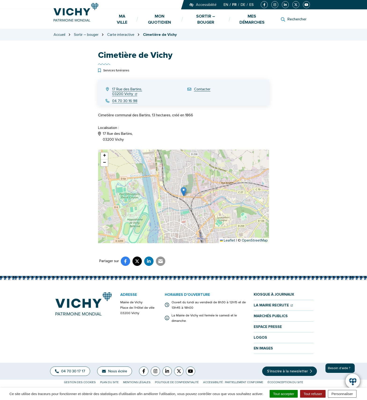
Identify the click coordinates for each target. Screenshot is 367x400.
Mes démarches (251, 19)
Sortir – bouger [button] (205, 19)
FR (234, 4)
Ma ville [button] (122, 19)
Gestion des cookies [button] (80, 382)
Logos (260, 337)
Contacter (202, 89)
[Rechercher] (293, 19)
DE (243, 4)
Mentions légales (136, 382)
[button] (184, 191)
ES (251, 4)
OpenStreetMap (255, 240)
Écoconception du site (285, 382)
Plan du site (109, 382)
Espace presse (268, 327)
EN (226, 4)
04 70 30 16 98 (124, 101)
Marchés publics (271, 316)
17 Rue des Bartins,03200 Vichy (127, 91)
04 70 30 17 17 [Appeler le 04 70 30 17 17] (70, 371)
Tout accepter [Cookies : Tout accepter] (283, 394)
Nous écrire (114, 371)
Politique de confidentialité (177, 382)
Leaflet (227, 240)
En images (263, 348)
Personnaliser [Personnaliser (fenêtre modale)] (342, 394)
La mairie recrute (273, 305)
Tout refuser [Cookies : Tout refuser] (313, 394)
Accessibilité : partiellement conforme (233, 382)
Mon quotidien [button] (159, 19)
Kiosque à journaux (274, 294)
